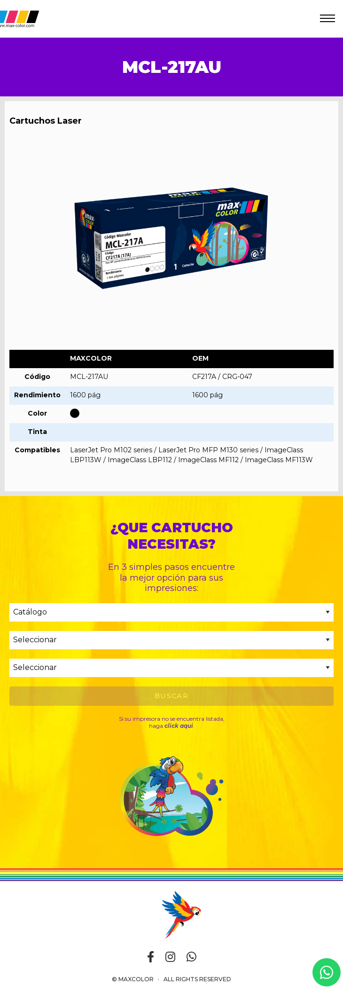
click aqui (178, 725)
